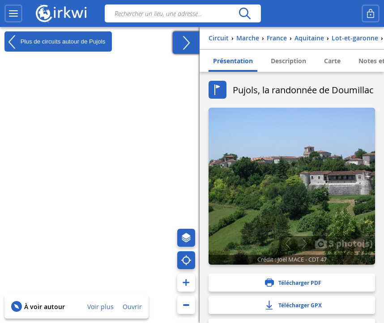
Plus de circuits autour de (54, 42)
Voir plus (100, 306)
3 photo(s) (344, 243)
